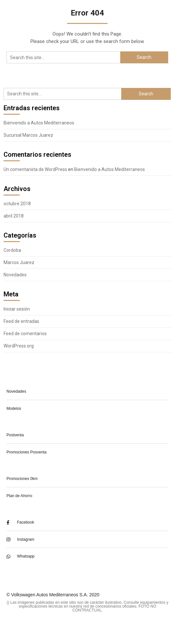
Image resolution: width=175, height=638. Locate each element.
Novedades (15, 274)
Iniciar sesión (17, 309)
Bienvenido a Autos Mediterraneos (39, 122)
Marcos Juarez (19, 262)
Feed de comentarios (25, 333)
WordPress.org (19, 345)
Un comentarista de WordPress (35, 169)
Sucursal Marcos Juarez (28, 135)
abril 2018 (14, 215)
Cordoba (12, 250)
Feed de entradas (21, 321)
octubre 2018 (17, 203)
